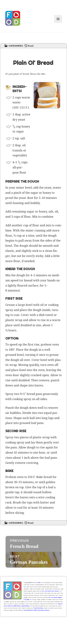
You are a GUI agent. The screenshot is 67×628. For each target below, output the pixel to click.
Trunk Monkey (38, 608)
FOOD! (38, 582)
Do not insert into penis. (50, 591)
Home (12, 590)
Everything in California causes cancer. (37, 610)
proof (9, 198)
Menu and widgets (58, 22)
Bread (30, 46)
